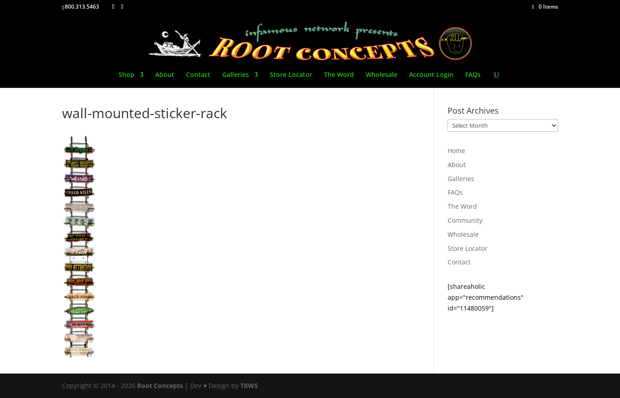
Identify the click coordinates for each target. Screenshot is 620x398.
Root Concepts (160, 385)
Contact (198, 75)
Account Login (431, 75)
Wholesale (381, 75)
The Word (339, 75)
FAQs (473, 75)
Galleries (235, 75)
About (164, 75)
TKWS (249, 385)
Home (456, 150)
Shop (126, 75)
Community (465, 220)
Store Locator (291, 75)
